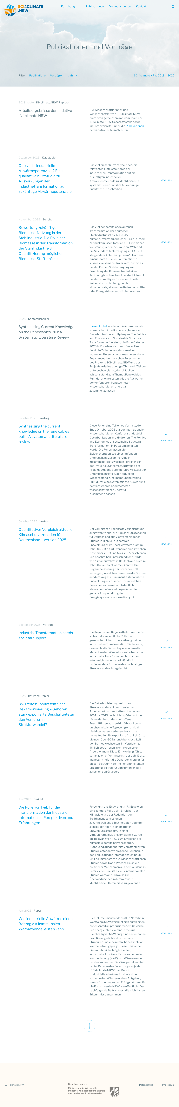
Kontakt (141, 6)
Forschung (70, 6)
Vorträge (56, 75)
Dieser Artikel (98, 326)
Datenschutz (146, 1085)
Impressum (168, 1085)
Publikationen (95, 6)
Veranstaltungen (120, 6)
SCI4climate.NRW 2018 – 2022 (154, 75)
